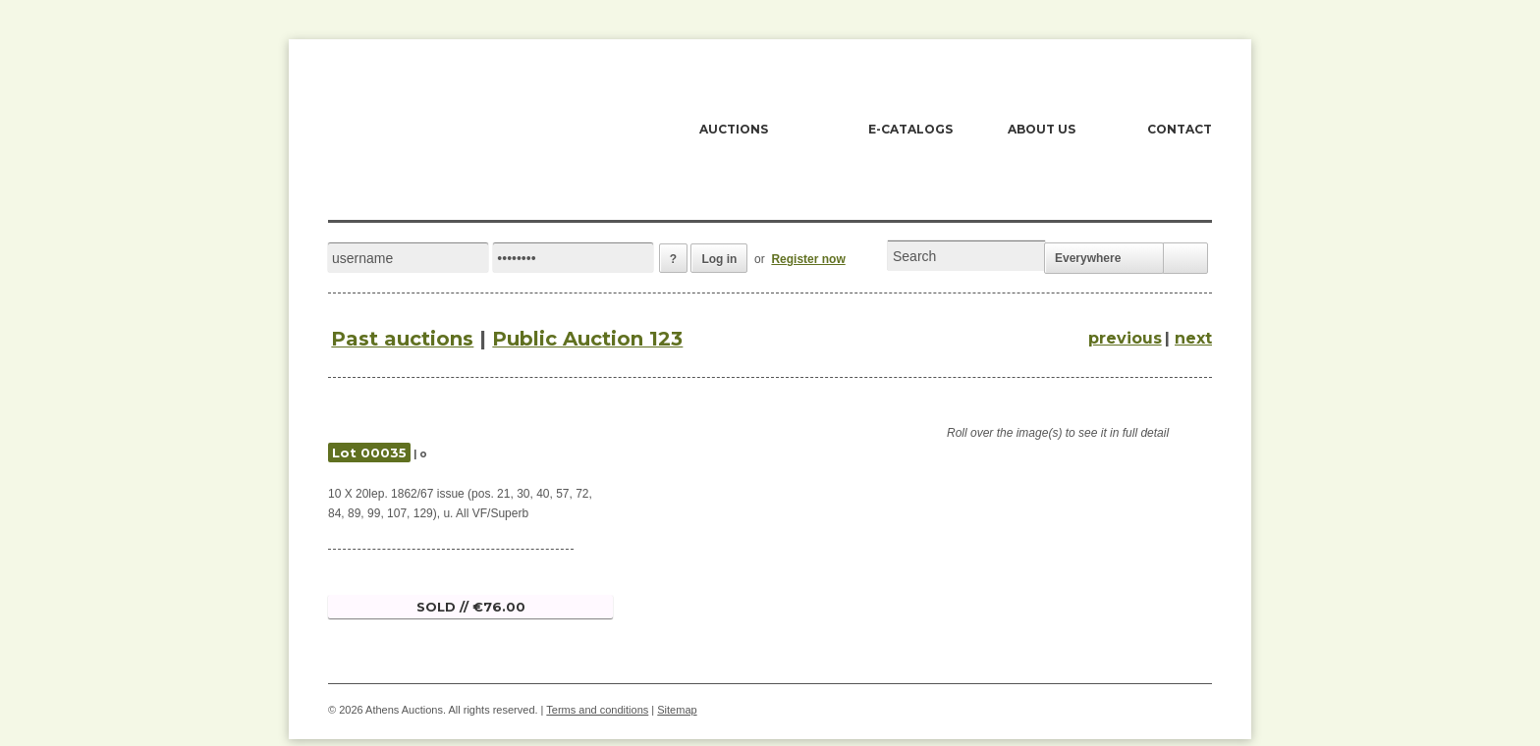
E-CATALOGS (910, 129)
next (1193, 338)
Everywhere (1088, 258)
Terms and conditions (597, 710)
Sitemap (676, 710)
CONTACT (1179, 129)
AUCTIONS (733, 129)
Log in (719, 259)
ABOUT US (1041, 129)
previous (1125, 338)
